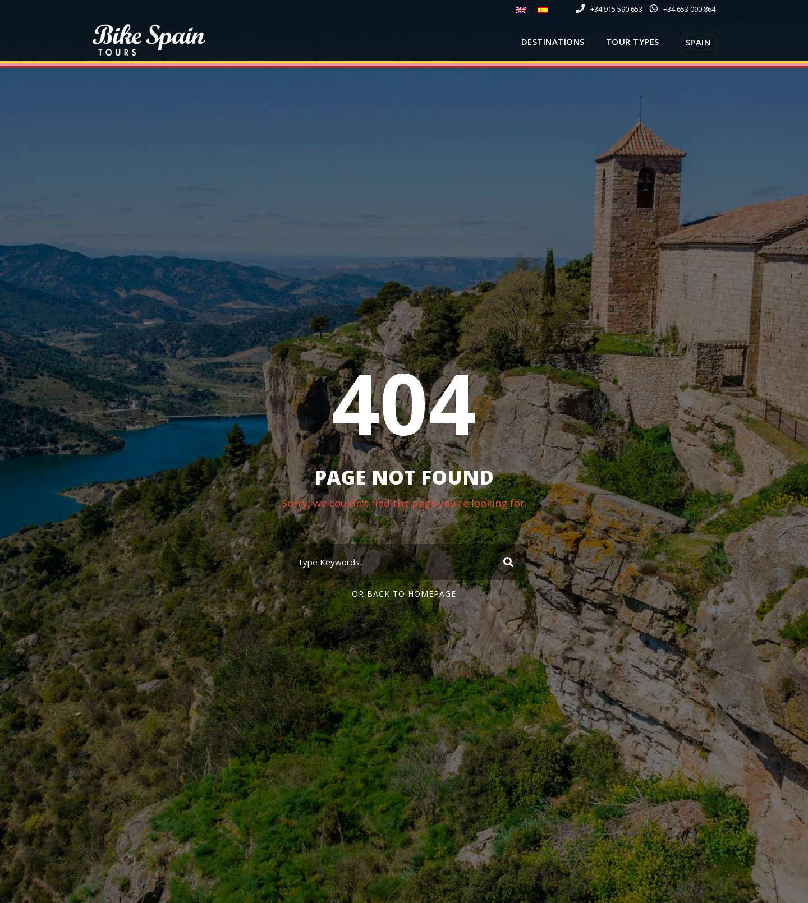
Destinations (553, 41)
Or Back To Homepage (404, 593)
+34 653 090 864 (689, 9)
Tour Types (632, 41)
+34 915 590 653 (616, 9)
